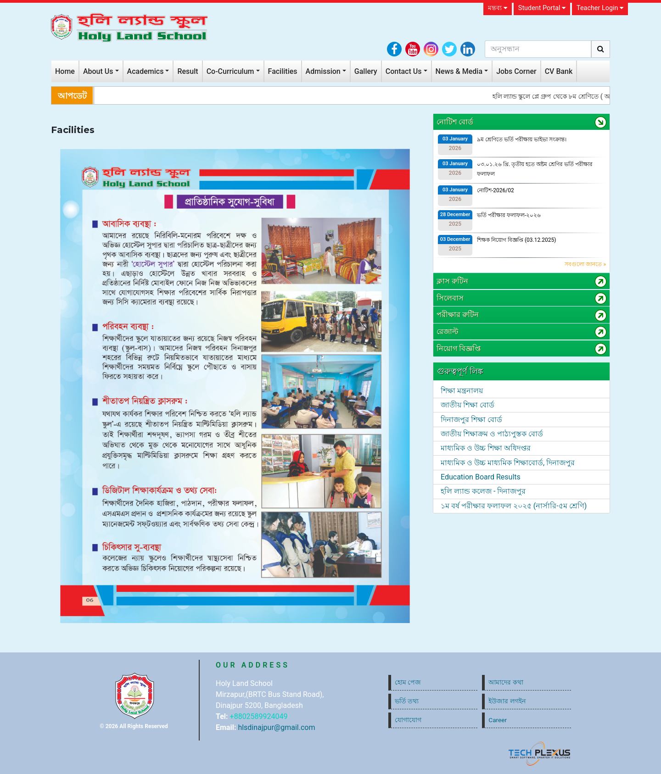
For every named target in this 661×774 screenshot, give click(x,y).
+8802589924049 (259, 716)
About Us (98, 71)
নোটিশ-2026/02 (495, 190)
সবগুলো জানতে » (585, 264)
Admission (323, 71)
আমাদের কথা (505, 682)
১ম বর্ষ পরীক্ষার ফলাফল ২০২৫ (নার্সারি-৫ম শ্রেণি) (514, 505)
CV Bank (559, 71)
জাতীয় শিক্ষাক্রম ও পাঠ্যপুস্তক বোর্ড (492, 433)
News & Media (459, 71)
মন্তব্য (497, 8)
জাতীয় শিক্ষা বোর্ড (467, 405)
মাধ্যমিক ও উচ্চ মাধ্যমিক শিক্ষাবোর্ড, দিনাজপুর (508, 462)
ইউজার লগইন (506, 701)
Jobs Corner (516, 71)
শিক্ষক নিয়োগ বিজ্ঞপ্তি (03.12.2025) (516, 240)
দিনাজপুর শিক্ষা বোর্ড (471, 419)
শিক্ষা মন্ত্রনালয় (462, 390)
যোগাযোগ (408, 720)
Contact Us (404, 71)
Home (65, 71)
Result (187, 71)
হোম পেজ (408, 682)
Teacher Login (600, 8)
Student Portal (542, 8)
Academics (145, 71)
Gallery (365, 71)
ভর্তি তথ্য (407, 701)
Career (497, 720)
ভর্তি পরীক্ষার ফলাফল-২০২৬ (509, 215)
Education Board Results (481, 477)
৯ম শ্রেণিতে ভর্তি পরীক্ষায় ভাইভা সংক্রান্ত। (521, 139)
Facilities (282, 71)
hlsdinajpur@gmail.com (276, 727)
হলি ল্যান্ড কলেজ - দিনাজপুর (483, 491)
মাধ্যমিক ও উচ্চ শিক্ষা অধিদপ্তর (486, 448)
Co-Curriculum (230, 71)
